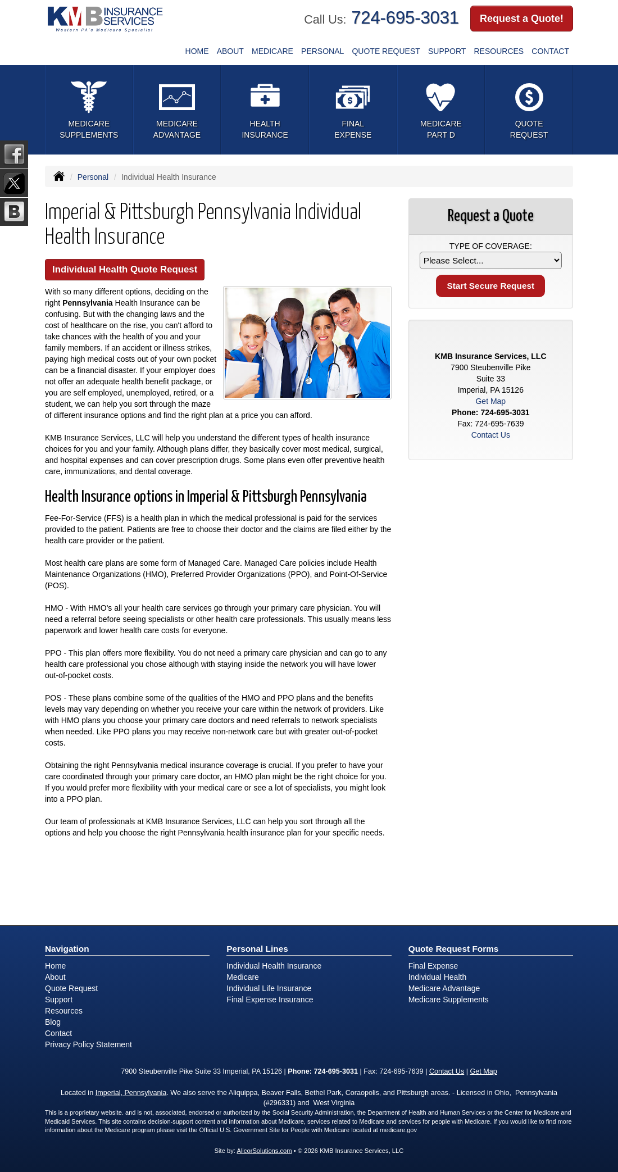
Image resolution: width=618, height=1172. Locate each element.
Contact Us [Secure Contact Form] (490, 434)
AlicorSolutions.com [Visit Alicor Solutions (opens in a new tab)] (264, 1150)
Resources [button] (499, 51)
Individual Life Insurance (268, 988)
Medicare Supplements (448, 999)
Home (197, 51)
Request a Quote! (522, 18)
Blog (53, 1021)
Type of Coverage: (490, 246)
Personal (93, 176)
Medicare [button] (272, 51)
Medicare (242, 977)
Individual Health (437, 977)
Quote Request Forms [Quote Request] (453, 948)
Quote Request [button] (386, 51)
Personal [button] (322, 51)
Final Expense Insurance (269, 999)
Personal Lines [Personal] (257, 948)
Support (447, 51)
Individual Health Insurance (273, 965)
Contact (550, 51)
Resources (64, 1010)
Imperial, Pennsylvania (131, 1093)
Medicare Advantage (444, 988)
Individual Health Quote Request (124, 269)
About (230, 51)
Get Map (490, 401)
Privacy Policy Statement (88, 1044)
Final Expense (433, 965)
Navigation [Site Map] (67, 948)
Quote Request (71, 988)
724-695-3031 (405, 18)
